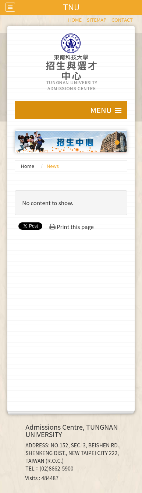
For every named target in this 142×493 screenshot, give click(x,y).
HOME (75, 19)
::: (65, 18)
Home (27, 165)
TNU (71, 7)
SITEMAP (97, 19)
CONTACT (122, 19)
